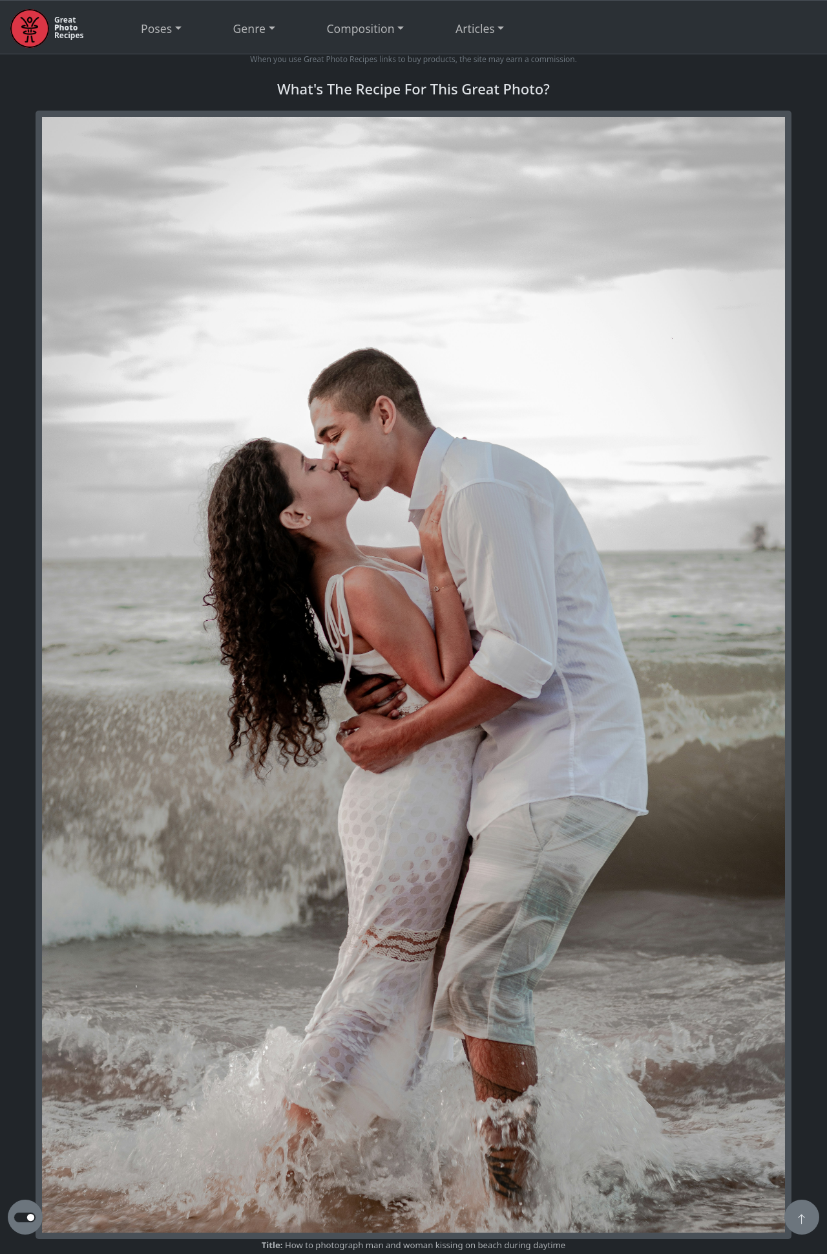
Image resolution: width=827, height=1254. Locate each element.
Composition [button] (361, 28)
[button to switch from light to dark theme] (25, 1218)
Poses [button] (156, 28)
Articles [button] (475, 28)
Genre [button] (249, 28)
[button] (802, 1218)
